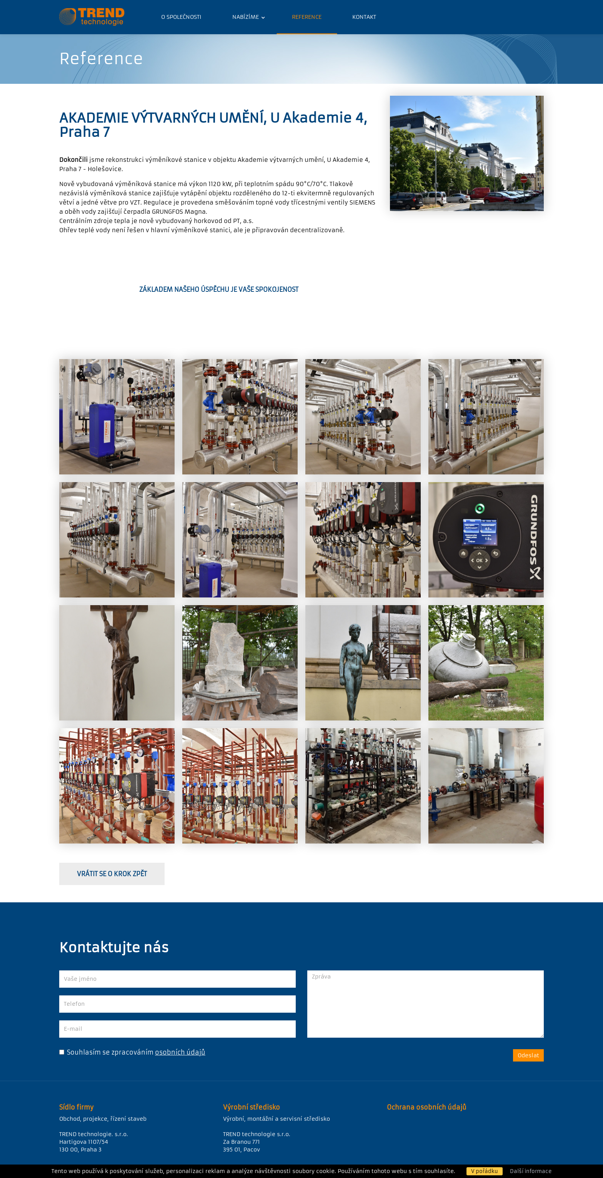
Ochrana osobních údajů (426, 1107)
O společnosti (181, 16)
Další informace (531, 1171)
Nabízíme (246, 16)
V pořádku (484, 1171)
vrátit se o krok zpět (112, 874)
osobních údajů (180, 1052)
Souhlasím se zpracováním (106, 1052)
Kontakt (364, 16)
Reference (306, 16)
